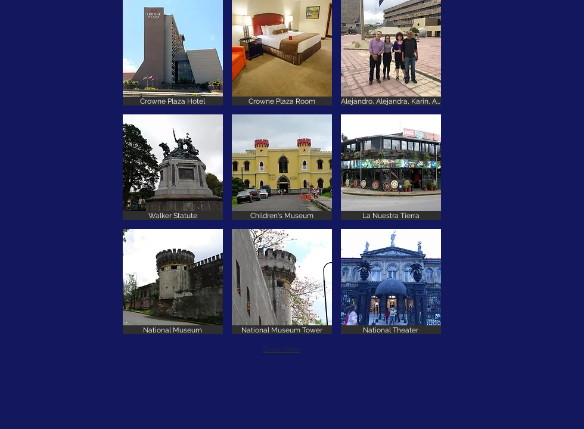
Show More (281, 349)
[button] (173, 52)
